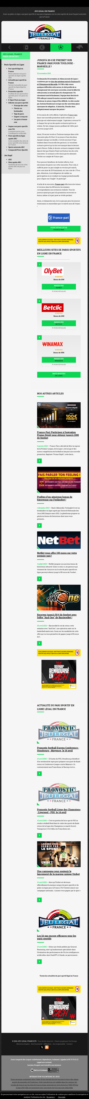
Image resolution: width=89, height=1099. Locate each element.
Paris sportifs (59, 375)
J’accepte (61, 1097)
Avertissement (36, 1044)
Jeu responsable (59, 1044)
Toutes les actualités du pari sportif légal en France (59, 976)
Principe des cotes (21, 105)
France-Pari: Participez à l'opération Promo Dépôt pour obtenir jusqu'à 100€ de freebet (58, 435)
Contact (70, 1044)
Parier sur (59, 287)
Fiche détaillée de (59, 229)
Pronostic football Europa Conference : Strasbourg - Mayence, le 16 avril (58, 749)
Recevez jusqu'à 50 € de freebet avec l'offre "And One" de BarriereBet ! (57, 616)
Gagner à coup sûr (21, 117)
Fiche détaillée (59, 291)
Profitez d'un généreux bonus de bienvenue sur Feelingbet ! (54, 498)
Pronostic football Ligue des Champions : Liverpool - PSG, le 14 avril (58, 811)
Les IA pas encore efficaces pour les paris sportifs (56, 937)
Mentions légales (23, 1044)
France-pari (72, 115)
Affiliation (47, 1044)
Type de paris (19, 114)
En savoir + (51, 1097)
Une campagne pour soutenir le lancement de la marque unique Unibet (58, 873)
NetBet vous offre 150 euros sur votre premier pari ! (57, 554)
